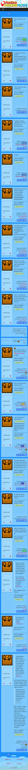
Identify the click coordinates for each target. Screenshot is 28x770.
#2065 (25, 520)
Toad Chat (24, 79)
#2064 (25, 488)
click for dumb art (19, 421)
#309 (25, 45)
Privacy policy (14, 767)
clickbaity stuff (19, 28)
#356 (25, 112)
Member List (8, 759)
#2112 (25, 749)
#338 (25, 80)
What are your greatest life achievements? (22, 216)
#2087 (25, 650)
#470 (25, 255)
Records (9, 763)
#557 (25, 322)
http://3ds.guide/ (20, 578)
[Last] (17, 14)
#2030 (25, 377)
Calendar (19, 763)
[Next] (15, 14)
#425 (25, 148)
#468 (25, 220)
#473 (25, 288)
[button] (18, 45)
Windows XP (24, 518)
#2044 (25, 409)
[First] (2, 14)
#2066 (25, 556)
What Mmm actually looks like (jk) (21, 447)
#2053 (25, 454)
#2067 (25, 611)
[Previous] (4, 14)
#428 (25, 180)
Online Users (20, 759)
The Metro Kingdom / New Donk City (21, 405)
